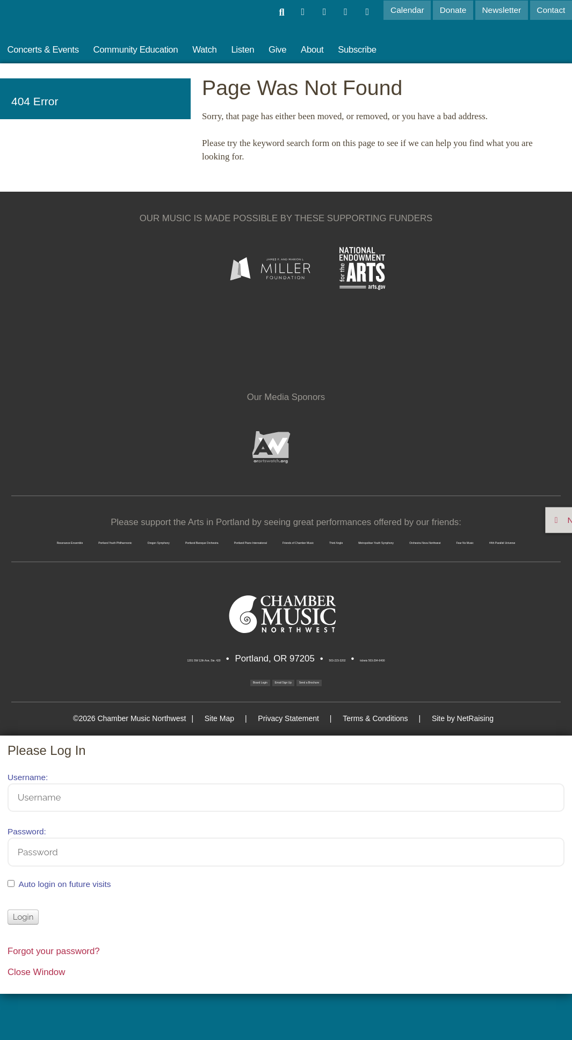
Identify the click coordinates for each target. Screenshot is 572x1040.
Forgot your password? (54, 997)
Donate (456, 9)
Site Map (235, 764)
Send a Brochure (359, 722)
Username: (28, 822)
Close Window (36, 1018)
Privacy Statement (293, 764)
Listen (242, 50)
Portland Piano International (107, 556)
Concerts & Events (42, 50)
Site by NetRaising (446, 764)
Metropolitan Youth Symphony (453, 556)
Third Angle (344, 556)
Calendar (411, 9)
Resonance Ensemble (92, 537)
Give (277, 50)
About (312, 50)
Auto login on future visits (65, 929)
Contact (551, 9)
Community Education (135, 50)
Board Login (199, 718)
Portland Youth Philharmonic (219, 537)
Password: (27, 877)
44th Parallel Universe (391, 575)
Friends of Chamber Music (242, 556)
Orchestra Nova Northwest (183, 575)
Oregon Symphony (340, 537)
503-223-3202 (348, 696)
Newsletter (503, 9)
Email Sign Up (276, 722)
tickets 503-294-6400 (432, 696)
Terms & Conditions (369, 764)
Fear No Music (291, 575)
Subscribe (357, 50)
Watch (204, 50)
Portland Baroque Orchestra (460, 537)
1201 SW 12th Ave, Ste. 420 (154, 696)
